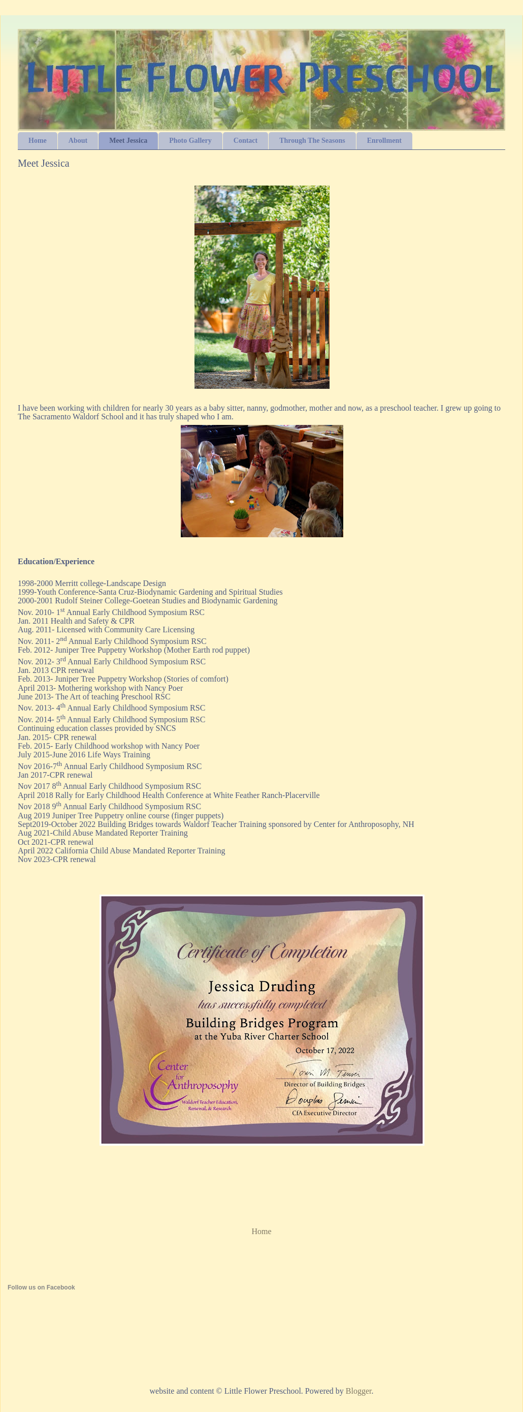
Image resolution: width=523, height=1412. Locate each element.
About (78, 140)
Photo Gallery (190, 140)
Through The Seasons (312, 140)
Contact (245, 140)
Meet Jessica (128, 140)
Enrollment (384, 140)
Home (37, 140)
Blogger (359, 1391)
